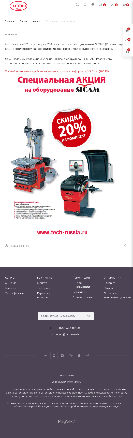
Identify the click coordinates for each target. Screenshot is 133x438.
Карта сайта (66, 375)
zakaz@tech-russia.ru (69, 334)
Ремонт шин (81, 277)
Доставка (43, 288)
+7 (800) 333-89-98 (67, 328)
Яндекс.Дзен (62, 355)
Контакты (110, 282)
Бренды (10, 288)
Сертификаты (14, 293)
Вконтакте (45, 355)
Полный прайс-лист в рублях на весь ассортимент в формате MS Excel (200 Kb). (57, 71)
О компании (112, 277)
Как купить (45, 277)
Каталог (10, 277)
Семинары (80, 292)
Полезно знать (83, 297)
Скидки (10, 282)
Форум (108, 288)
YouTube (54, 355)
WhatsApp (79, 355)
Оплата (42, 282)
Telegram (87, 355)
